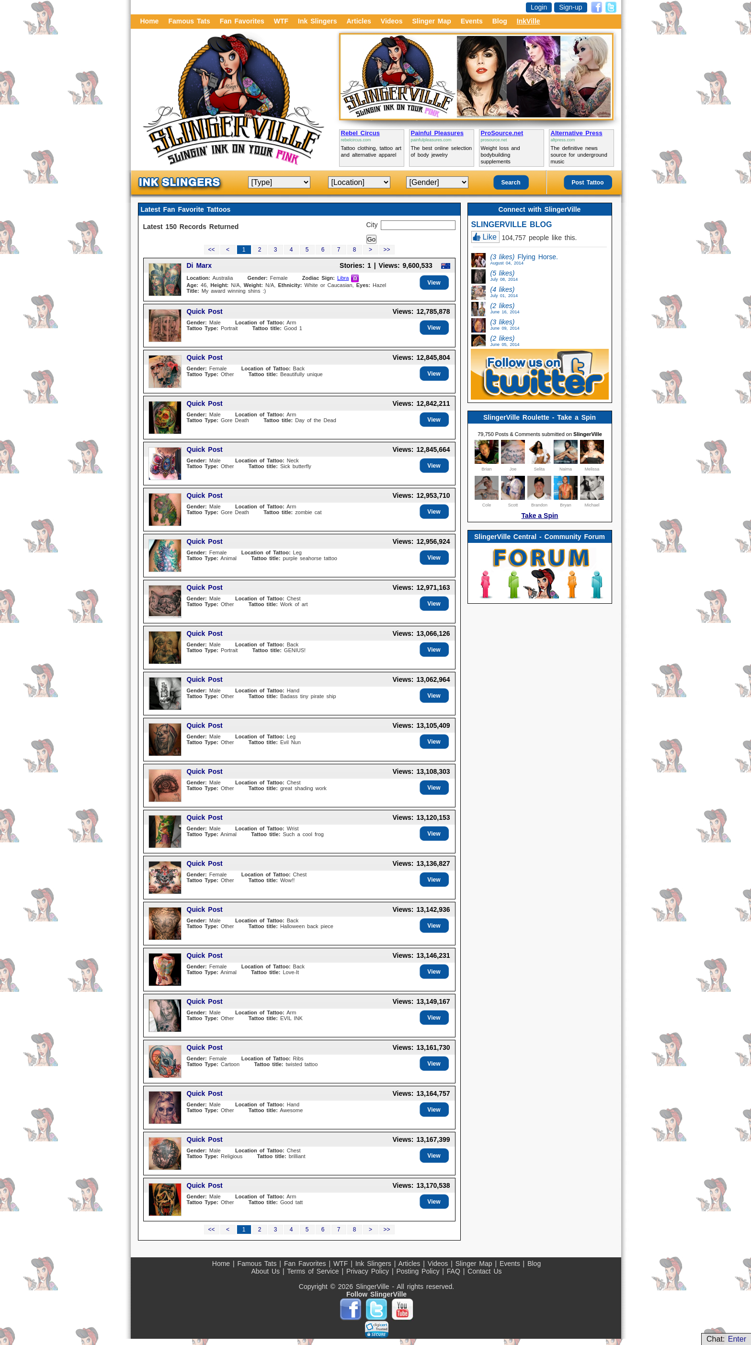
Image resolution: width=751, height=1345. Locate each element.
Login (539, 7)
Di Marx (199, 265)
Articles (358, 21)
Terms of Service (314, 1271)
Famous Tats (189, 21)
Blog (499, 21)
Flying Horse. (524, 259)
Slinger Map (431, 21)
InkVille (528, 21)
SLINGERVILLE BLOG (511, 224)
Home (149, 21)
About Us (266, 1271)
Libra (343, 278)
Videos (392, 21)
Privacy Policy (369, 1271)
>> (386, 249)
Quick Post (205, 311)
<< (211, 249)
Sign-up (570, 7)
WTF (281, 21)
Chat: (726, 1339)
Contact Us (484, 1271)
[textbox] (418, 225)
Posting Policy (419, 1271)
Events (472, 21)
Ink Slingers (317, 21)
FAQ (455, 1271)
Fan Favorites (242, 21)
